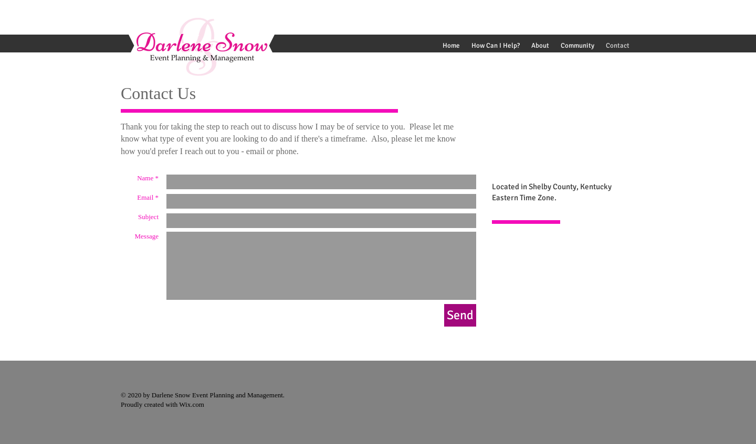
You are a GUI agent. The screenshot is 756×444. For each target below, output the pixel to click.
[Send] (460, 315)
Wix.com (190, 404)
